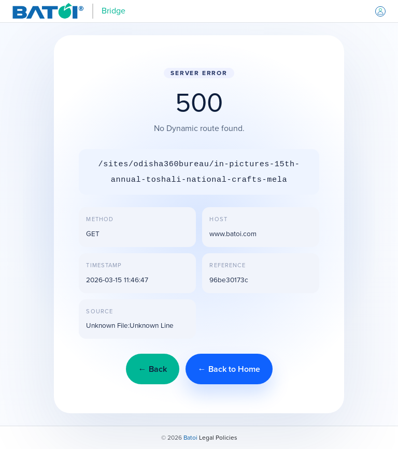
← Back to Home (229, 369)
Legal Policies (218, 437)
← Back (152, 369)
